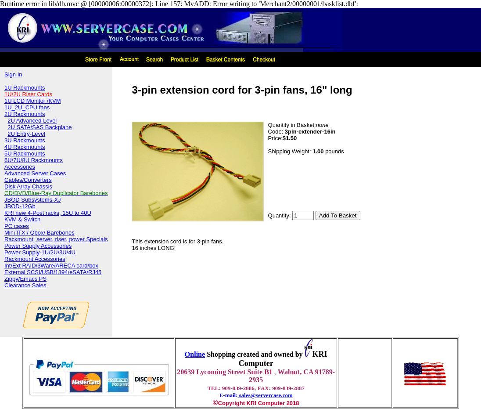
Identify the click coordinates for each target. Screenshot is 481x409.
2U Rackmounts (24, 114)
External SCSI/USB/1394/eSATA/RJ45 (52, 272)
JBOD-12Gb (20, 206)
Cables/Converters (28, 180)
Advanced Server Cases (35, 173)
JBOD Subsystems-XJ (32, 199)
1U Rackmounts (24, 87)
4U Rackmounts (24, 147)
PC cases (16, 226)
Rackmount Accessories (34, 259)
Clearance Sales (25, 285)
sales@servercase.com (265, 395)
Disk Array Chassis (28, 186)
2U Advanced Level (32, 120)
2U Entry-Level (26, 133)
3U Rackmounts (24, 140)
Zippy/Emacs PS (25, 278)
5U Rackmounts (24, 153)
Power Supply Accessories (38, 246)
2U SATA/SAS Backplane (39, 127)
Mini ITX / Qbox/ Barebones (39, 232)
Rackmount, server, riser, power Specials (56, 239)
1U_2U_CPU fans (27, 107)
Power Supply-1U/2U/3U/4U (39, 252)
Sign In (13, 74)
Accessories (19, 166)
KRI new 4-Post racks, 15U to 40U (47, 213)
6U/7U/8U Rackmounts (33, 160)
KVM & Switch (22, 219)
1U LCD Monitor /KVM (32, 101)
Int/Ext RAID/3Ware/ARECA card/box (51, 265)
